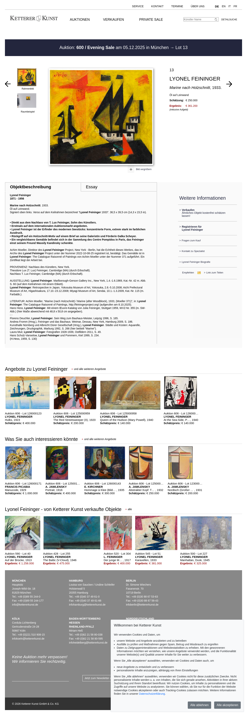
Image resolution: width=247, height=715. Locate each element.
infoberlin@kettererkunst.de (142, 604)
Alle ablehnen (199, 705)
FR (235, 6)
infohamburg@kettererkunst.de (87, 604)
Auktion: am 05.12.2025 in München (114, 47)
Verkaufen (113, 19)
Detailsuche (229, 19)
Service (138, 6)
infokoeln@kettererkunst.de (28, 638)
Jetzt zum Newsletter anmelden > (104, 678)
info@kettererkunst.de (25, 604)
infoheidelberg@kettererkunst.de (88, 642)
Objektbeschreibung (30, 186)
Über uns (197, 6)
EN (223, 6)
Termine (177, 6)
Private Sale (151, 19)
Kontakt (157, 6)
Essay (91, 186)
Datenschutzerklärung (152, 693)
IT (229, 6)
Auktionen (80, 19)
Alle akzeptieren (227, 705)
